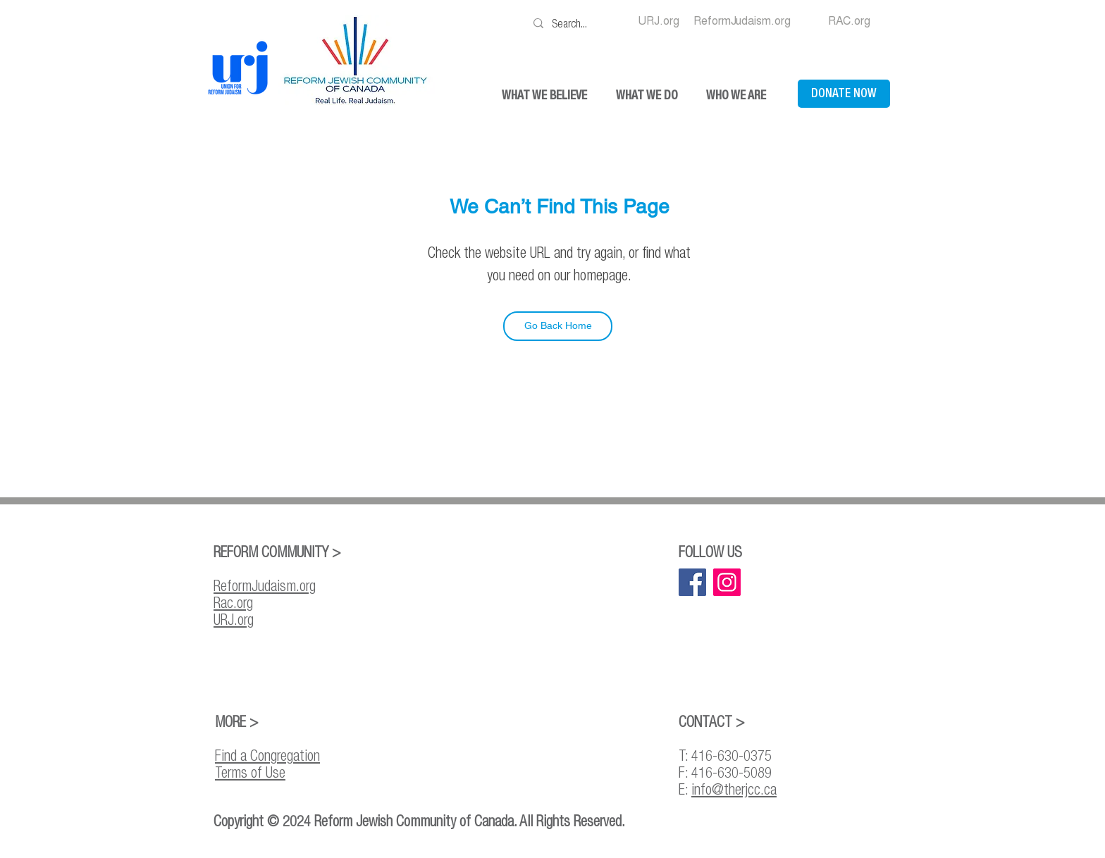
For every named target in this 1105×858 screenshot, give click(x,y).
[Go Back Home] (557, 326)
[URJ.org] (658, 21)
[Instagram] (727, 582)
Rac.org (233, 602)
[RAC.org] (849, 21)
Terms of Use (250, 772)
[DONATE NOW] (844, 94)
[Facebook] (692, 582)
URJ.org (234, 619)
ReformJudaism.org (265, 585)
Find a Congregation (267, 755)
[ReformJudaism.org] (742, 21)
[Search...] (573, 23)
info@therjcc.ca (734, 789)
